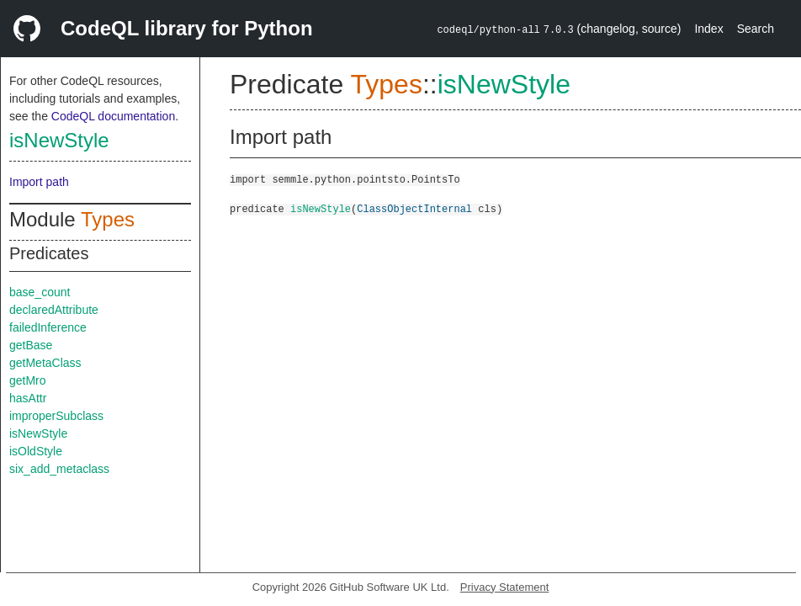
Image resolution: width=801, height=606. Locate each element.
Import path (39, 182)
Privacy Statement (504, 587)
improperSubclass (56, 416)
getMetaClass (45, 362)
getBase (30, 345)
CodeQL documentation (113, 116)
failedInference (48, 327)
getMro (27, 380)
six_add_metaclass (59, 469)
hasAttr (27, 398)
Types (108, 219)
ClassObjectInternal (414, 208)
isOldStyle (35, 451)
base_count (39, 292)
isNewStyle (59, 140)
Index (708, 28)
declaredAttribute (53, 309)
